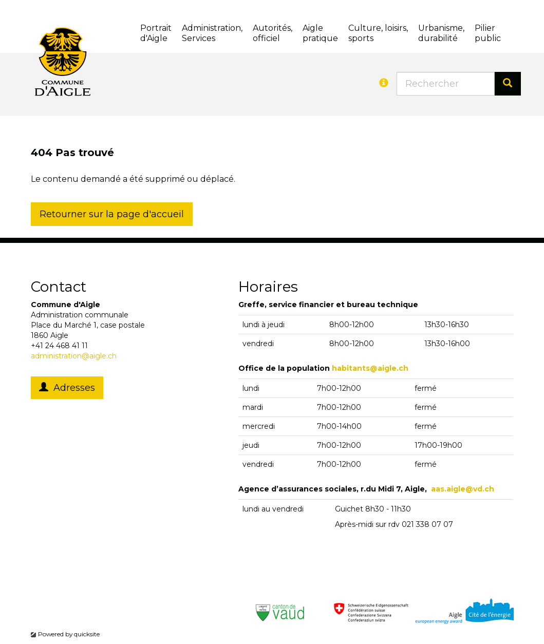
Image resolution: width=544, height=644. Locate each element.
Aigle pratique (320, 33)
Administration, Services (212, 33)
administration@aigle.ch (74, 356)
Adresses (67, 387)
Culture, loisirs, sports (378, 33)
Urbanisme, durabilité (441, 33)
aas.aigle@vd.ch (462, 489)
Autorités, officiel (272, 33)
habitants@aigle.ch (370, 368)
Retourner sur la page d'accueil (112, 214)
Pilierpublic (488, 33)
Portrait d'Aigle (156, 33)
